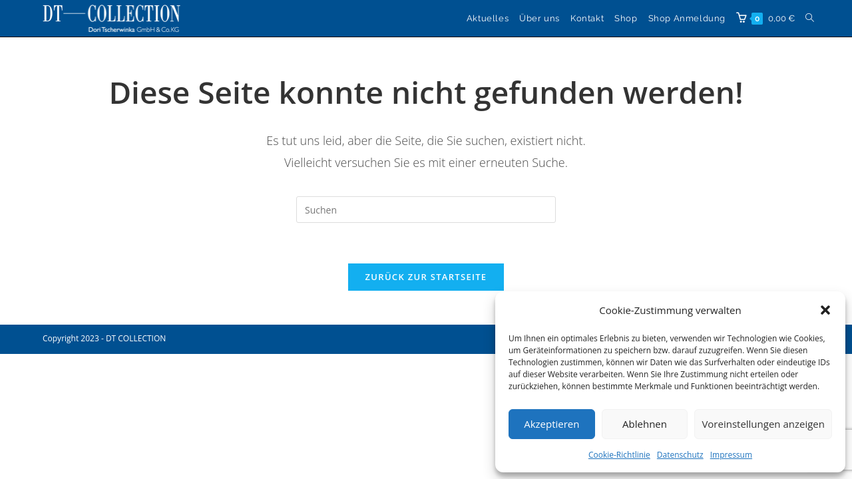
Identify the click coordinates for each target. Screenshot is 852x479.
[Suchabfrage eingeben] (426, 209)
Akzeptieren (551, 423)
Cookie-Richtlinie (619, 454)
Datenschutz (680, 454)
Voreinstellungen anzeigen (763, 423)
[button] (825, 310)
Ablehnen (644, 423)
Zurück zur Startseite (426, 277)
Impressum (731, 454)
